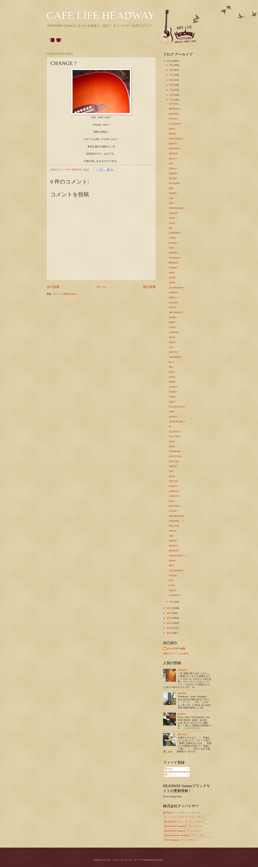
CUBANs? (174, 332)
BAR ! (172, 372)
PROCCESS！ (176, 138)
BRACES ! (174, 550)
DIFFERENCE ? (177, 421)
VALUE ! (173, 178)
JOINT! (172, 277)
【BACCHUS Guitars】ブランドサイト (183, 826)
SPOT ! (172, 377)
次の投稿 (53, 287)
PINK (171, 411)
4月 (171, 89)
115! (171, 198)
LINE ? (172, 401)
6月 (171, 80)
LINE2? (172, 327)
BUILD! (172, 133)
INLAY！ (173, 158)
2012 (169, 632)
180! (171, 163)
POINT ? (173, 486)
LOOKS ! (173, 387)
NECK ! (172, 476)
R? (170, 426)
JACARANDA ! (176, 287)
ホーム (101, 287)
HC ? (171, 362)
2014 (169, 623)
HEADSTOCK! (176, 516)
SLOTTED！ (175, 436)
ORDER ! (173, 153)
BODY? (173, 143)
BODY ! (172, 446)
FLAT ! (172, 585)
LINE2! (172, 396)
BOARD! (182, 693)
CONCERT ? (175, 233)
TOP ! (172, 203)
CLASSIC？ (175, 431)
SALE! (172, 337)
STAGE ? (173, 575)
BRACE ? (183, 734)
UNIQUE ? (174, 491)
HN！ (172, 367)
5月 (171, 84)
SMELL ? (173, 297)
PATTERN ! (174, 506)
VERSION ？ (176, 521)
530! (171, 188)
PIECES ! (182, 670)
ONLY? (172, 342)
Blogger (159, 860)
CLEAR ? (173, 243)
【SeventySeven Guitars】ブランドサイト (185, 835)
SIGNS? (173, 466)
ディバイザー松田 (176, 648)
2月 (171, 99)
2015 (169, 618)
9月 (171, 65)
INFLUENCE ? (176, 312)
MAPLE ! (173, 540)
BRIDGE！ (174, 262)
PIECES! (173, 481)
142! (171, 347)
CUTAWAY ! (175, 258)
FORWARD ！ (177, 451)
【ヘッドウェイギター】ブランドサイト (184, 817)
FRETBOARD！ (177, 208)
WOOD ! (173, 531)
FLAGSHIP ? (175, 123)
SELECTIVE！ (176, 456)
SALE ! (172, 223)
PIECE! (172, 590)
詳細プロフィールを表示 (176, 653)
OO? (171, 580)
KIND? (172, 382)
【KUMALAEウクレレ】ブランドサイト (183, 821)
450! (171, 536)
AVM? (172, 272)
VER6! (172, 282)
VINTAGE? (174, 148)
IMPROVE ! (175, 109)
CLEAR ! (173, 511)
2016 (169, 613)
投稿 (169, 769)
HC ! (171, 228)
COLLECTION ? (177, 406)
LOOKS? (173, 213)
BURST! (182, 714)
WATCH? (173, 352)
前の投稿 (149, 287)
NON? (172, 128)
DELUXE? (174, 526)
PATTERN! (174, 183)
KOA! (171, 247)
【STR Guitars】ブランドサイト (180, 840)
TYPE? (172, 238)
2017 (169, 608)
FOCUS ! (173, 118)
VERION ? (174, 496)
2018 (169, 61)
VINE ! (172, 441)
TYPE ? (173, 218)
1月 (171, 601)
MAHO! (172, 307)
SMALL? (173, 168)
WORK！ (173, 317)
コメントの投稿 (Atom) (64, 294)
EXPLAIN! (174, 461)
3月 (171, 95)
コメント (171, 774)
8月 (171, 70)
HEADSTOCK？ (177, 555)
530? (171, 565)
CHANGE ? (175, 595)
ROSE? (173, 193)
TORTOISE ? (175, 357)
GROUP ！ (175, 416)
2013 (169, 628)
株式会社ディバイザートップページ (181, 812)
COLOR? (173, 302)
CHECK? (173, 292)
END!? (172, 322)
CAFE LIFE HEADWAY (101, 15)
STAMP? (173, 267)
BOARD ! (173, 252)
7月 (171, 75)
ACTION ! (174, 103)
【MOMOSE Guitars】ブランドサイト (183, 830)
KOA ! (172, 501)
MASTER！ (175, 114)
